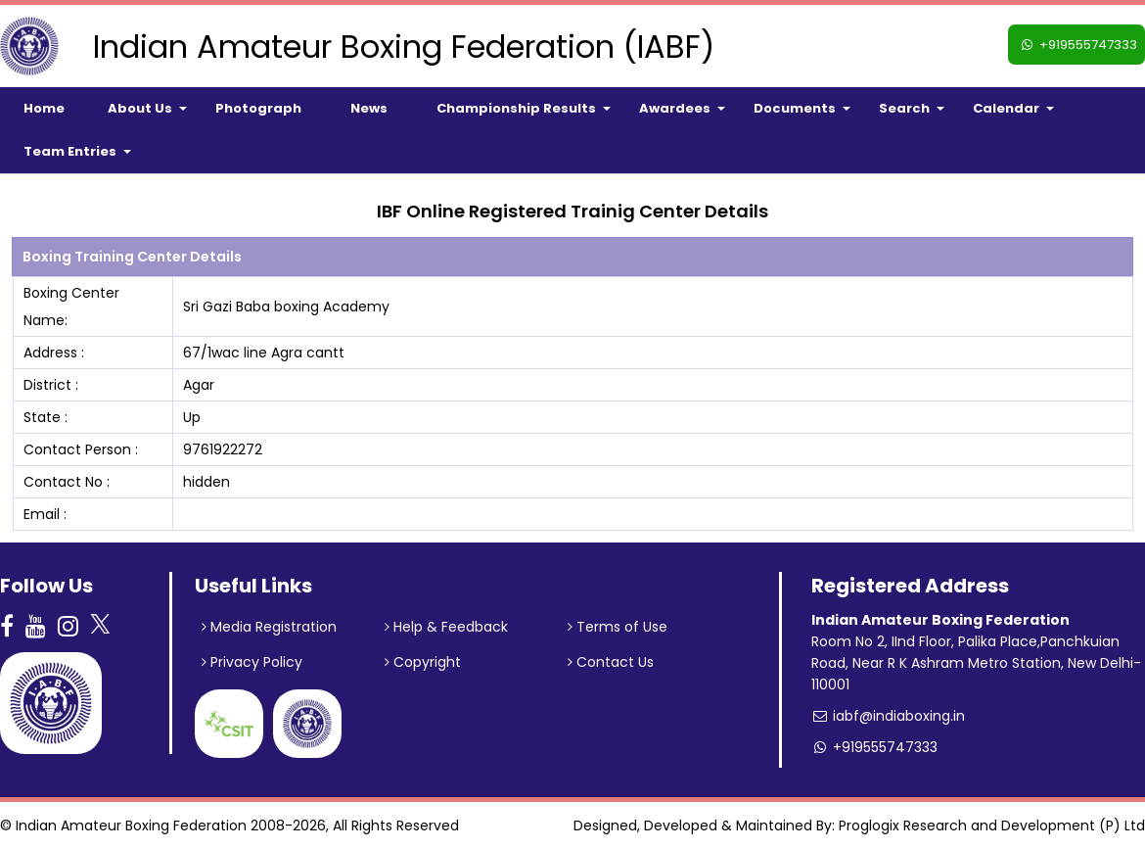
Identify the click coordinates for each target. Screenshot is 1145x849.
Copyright (423, 662)
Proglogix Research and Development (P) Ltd (992, 825)
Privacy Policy (252, 662)
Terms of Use (617, 627)
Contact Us (611, 662)
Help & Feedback (446, 627)
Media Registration (269, 627)
